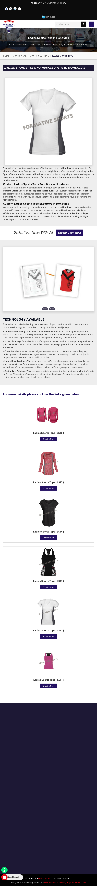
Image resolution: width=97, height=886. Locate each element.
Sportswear (19, 55)
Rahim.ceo (48, 17)
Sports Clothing (39, 55)
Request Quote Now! (69, 232)
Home (6, 55)
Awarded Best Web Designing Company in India (65, 882)
